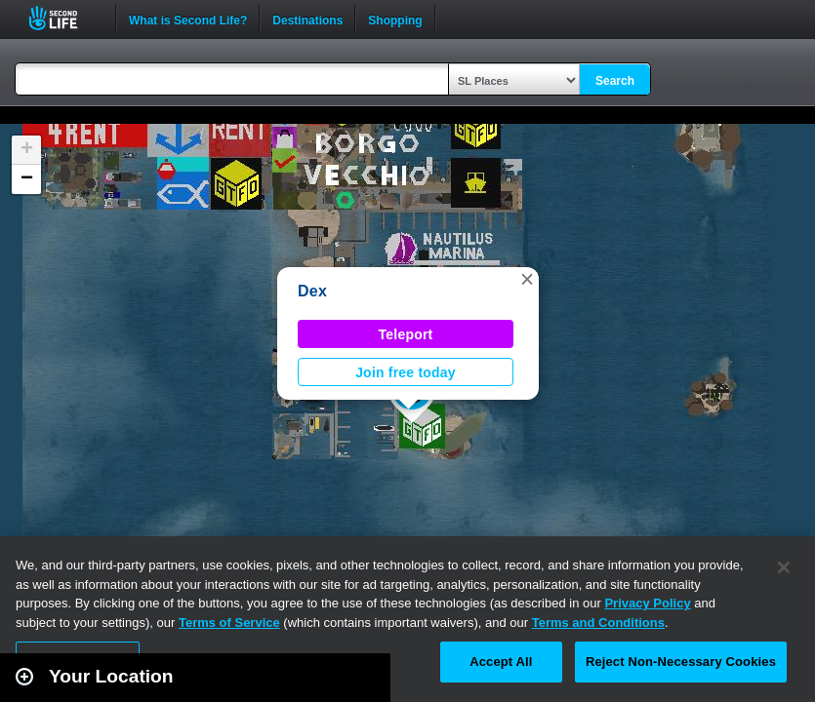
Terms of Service (229, 622)
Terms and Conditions (598, 622)
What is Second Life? (188, 18)
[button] (527, 279)
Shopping (395, 18)
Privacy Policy (647, 603)
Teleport (406, 334)
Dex (312, 291)
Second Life (64, 18)
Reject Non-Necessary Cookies (681, 661)
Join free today (405, 372)
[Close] (783, 567)
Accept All (500, 661)
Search (614, 81)
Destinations (307, 18)
